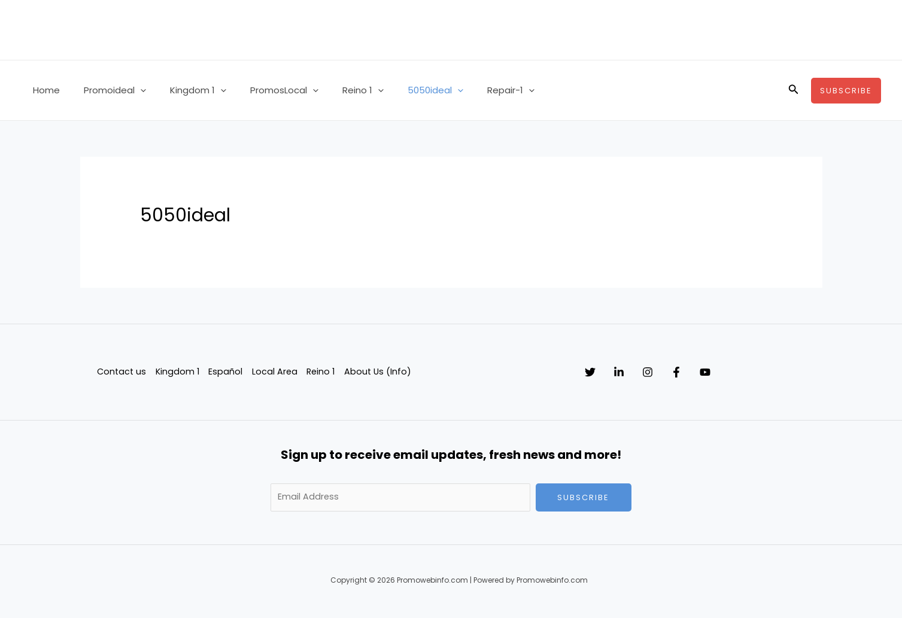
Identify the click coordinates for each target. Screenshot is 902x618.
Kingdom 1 (183, 90)
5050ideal (402, 90)
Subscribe (583, 497)
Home (43, 90)
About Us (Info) (380, 371)
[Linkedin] (630, 372)
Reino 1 (336, 90)
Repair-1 (472, 90)
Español (226, 371)
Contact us (120, 371)
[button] (131, 90)
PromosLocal (263, 90)
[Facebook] (712, 372)
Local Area (275, 371)
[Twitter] (590, 372)
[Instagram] (671, 372)
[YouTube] (753, 372)
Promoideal (106, 90)
